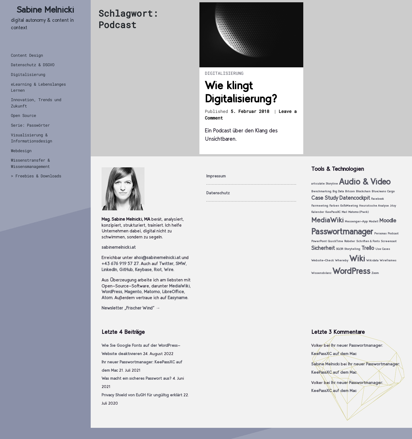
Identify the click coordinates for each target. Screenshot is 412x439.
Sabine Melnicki (45, 9)
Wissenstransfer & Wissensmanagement (30, 163)
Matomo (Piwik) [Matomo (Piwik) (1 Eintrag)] (358, 212)
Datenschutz (218, 192)
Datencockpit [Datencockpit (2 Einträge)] (354, 198)
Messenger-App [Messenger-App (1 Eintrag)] (356, 221)
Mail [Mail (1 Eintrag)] (344, 212)
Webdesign (21, 150)
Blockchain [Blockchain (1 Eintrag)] (363, 191)
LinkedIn (109, 269)
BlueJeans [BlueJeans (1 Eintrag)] (379, 191)
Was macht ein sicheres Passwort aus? (136, 378)
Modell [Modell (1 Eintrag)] (373, 221)
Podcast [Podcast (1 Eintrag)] (393, 233)
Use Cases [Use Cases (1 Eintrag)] (382, 249)
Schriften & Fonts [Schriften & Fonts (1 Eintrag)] (368, 241)
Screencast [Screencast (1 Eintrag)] (389, 241)
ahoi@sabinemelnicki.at (157, 257)
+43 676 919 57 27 (120, 263)
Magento (133, 291)
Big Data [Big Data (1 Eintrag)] (338, 191)
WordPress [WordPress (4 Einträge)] (351, 271)
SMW (181, 263)
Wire (168, 269)
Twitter (166, 263)
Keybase (143, 269)
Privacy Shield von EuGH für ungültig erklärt (142, 394)
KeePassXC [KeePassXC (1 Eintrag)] (332, 212)
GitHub (126, 269)
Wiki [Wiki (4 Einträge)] (357, 258)
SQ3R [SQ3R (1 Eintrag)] (339, 249)
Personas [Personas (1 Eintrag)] (380, 233)
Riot (158, 269)
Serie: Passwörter (30, 125)
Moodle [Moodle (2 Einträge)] (387, 220)
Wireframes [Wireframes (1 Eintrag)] (388, 260)
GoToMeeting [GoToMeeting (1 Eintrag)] (349, 205)
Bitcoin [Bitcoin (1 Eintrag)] (350, 191)
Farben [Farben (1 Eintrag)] (334, 205)
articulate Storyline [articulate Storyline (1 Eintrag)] (324, 183)
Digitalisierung (28, 74)
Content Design (27, 55)
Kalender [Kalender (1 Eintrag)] (317, 212)
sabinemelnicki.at (119, 247)
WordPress (112, 291)
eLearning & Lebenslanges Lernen (38, 87)
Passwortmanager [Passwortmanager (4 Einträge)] (342, 231)
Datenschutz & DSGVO (32, 64)
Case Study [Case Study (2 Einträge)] (324, 198)
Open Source (23, 115)
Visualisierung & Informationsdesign (31, 138)
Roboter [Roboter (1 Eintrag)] (349, 241)
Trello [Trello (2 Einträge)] (367, 248)
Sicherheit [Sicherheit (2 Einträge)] (323, 248)
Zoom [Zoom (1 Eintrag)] (375, 273)
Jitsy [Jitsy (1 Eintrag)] (393, 205)
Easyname (177, 297)
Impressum (216, 176)
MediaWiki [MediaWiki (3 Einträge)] (327, 220)
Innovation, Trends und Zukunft (36, 102)
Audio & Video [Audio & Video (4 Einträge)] (365, 182)
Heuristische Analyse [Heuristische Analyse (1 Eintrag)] (374, 205)
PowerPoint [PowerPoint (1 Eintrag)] (319, 241)
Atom (107, 297)
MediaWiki (179, 286)
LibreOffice (173, 291)
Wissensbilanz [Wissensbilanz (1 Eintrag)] (321, 273)
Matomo (152, 291)
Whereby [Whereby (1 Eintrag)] (341, 260)
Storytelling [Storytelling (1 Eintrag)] (352, 249)
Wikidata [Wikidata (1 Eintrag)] (372, 260)
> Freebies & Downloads (36, 176)
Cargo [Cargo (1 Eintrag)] (391, 191)
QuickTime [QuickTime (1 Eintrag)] (335, 241)
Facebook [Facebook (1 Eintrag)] (377, 199)
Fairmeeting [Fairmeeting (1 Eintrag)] (319, 205)
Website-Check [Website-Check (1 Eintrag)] (322, 260)
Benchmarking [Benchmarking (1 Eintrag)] (321, 191)
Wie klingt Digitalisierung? (241, 92)
